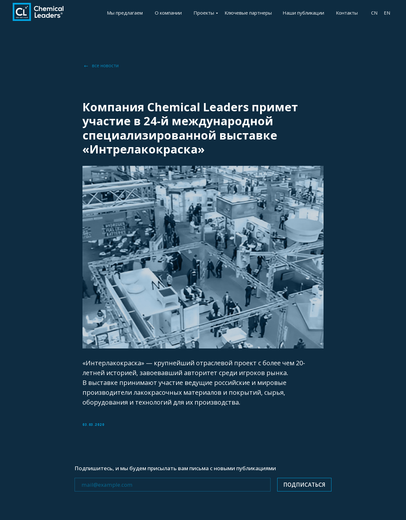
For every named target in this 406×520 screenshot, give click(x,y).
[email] (173, 484)
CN (374, 13)
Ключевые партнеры (248, 13)
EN (387, 13)
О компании (168, 13)
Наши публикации (303, 13)
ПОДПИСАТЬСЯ (304, 484)
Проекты (203, 13)
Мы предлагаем (125, 13)
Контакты (347, 13)
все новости (105, 65)
